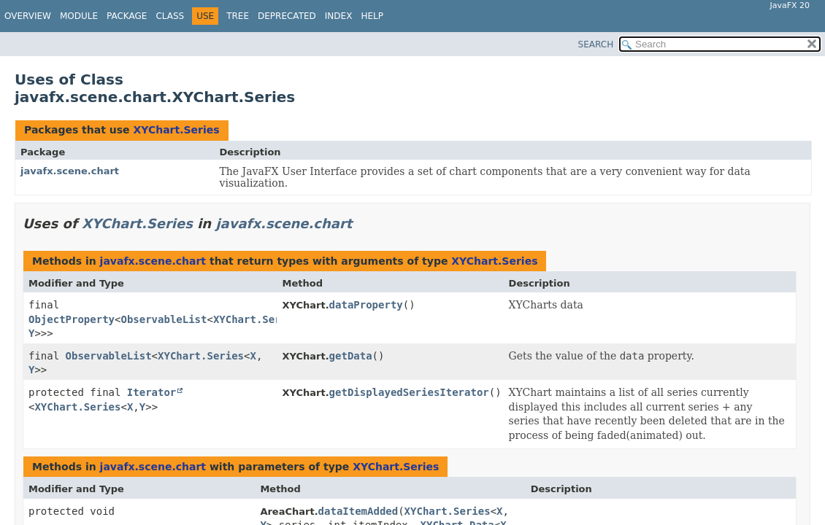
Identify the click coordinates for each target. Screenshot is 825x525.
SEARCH (596, 44)
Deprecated (287, 16)
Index (339, 16)
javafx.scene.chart (69, 171)
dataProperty (366, 305)
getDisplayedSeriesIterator (409, 392)
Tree (237, 16)
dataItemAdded (358, 511)
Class (170, 16)
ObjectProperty (71, 319)
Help (372, 16)
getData (350, 356)
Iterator (151, 392)
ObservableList (163, 319)
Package (127, 16)
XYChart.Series (176, 130)
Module (79, 16)
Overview (27, 16)
